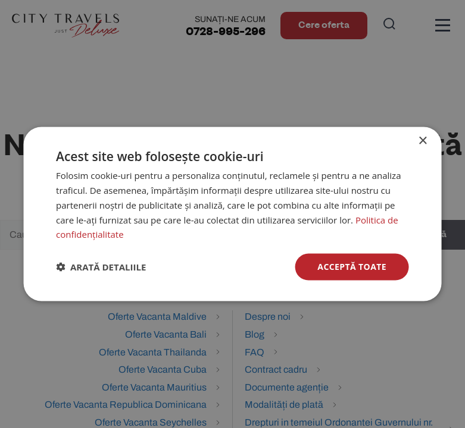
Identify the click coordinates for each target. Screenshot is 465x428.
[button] (101, 266)
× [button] (422, 141)
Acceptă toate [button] (351, 266)
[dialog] (232, 214)
